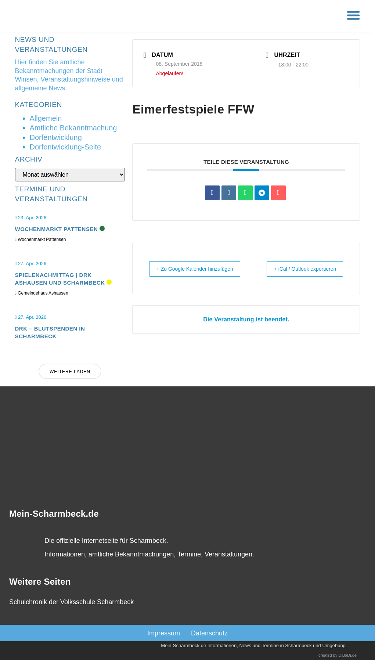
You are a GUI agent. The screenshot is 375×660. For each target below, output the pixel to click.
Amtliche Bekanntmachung (73, 128)
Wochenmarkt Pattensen (56, 229)
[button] (353, 15)
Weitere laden (70, 372)
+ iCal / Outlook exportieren (326, 274)
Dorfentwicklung (56, 137)
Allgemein (46, 118)
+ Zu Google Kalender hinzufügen (181, 274)
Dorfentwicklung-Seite (65, 147)
